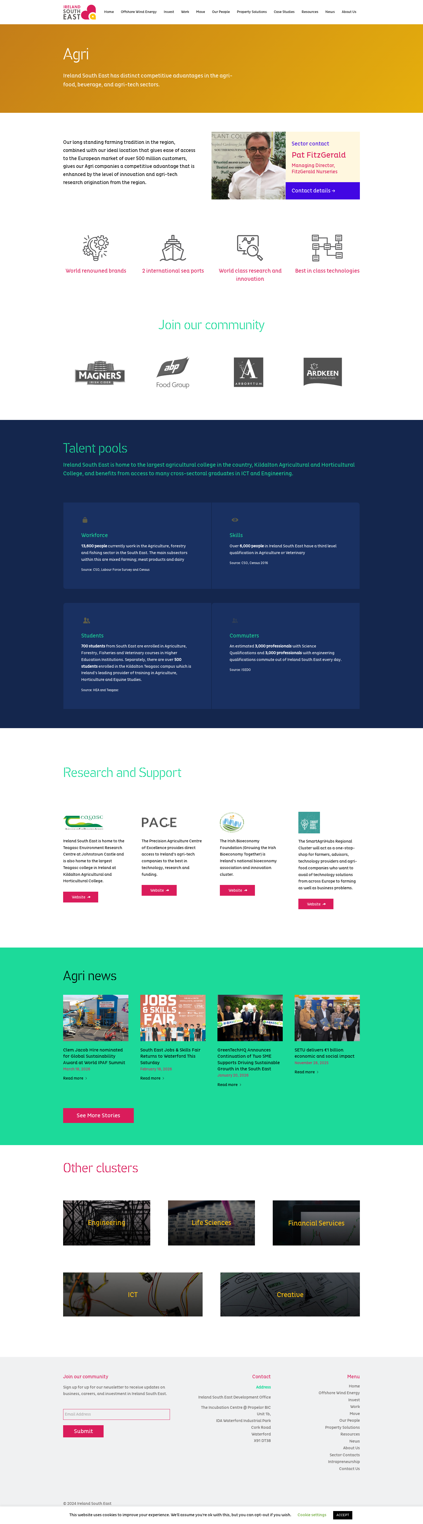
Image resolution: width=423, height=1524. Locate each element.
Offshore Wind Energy (339, 1393)
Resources (350, 1434)
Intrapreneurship (344, 1462)
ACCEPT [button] (342, 1515)
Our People (349, 1420)
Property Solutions (342, 1427)
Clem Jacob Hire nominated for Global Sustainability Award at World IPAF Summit (94, 1056)
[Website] (80, 897)
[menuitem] (109, 12)
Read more (76, 1079)
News (354, 1441)
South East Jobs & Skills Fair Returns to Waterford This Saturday (170, 1056)
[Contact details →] (323, 190)
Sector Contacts (345, 1455)
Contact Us (349, 1469)
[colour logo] (89, 12)
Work (355, 1407)
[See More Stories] (98, 1115)
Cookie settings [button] (312, 1515)
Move (355, 1414)
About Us (351, 1448)
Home (354, 1386)
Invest (354, 1400)
